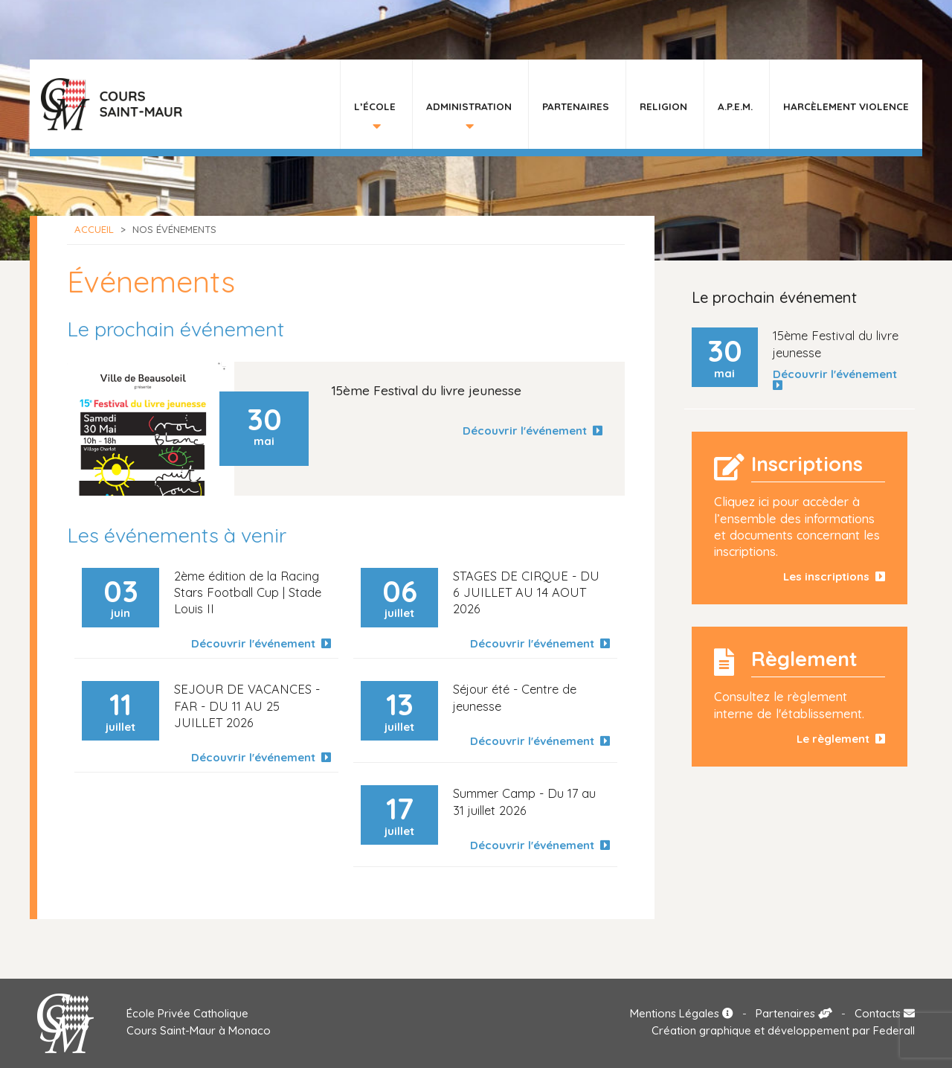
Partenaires (575, 106)
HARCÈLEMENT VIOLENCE (846, 106)
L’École (375, 106)
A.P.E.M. (735, 106)
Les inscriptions (834, 576)
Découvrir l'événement (532, 430)
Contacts (885, 1013)
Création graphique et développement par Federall (783, 1030)
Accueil (94, 229)
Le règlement (841, 738)
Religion (663, 106)
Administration (469, 106)
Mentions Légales (681, 1013)
